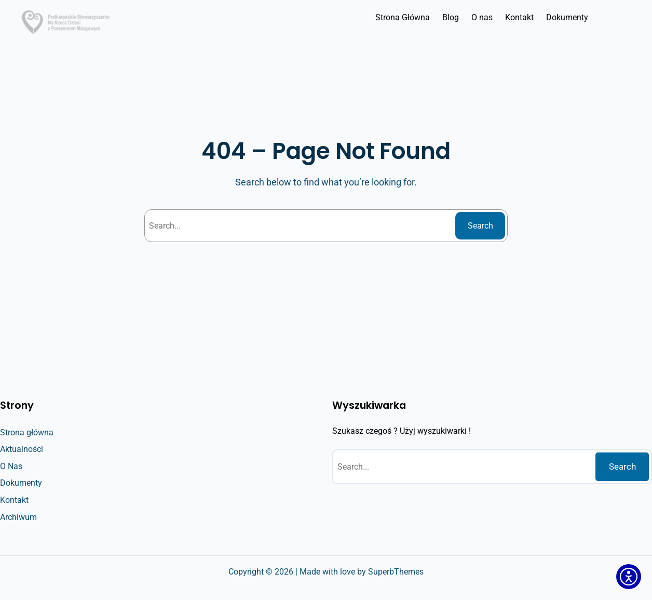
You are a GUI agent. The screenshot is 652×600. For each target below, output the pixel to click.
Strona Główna (402, 17)
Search (480, 226)
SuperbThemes (396, 572)
